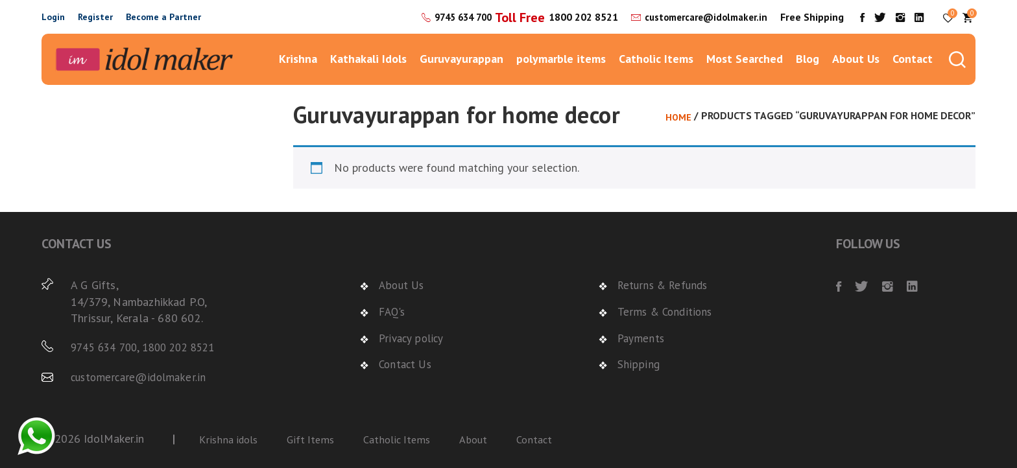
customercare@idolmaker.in (700, 16)
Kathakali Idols (368, 58)
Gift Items (317, 438)
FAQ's (393, 311)
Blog (807, 58)
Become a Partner (163, 17)
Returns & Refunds (665, 284)
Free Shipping (812, 16)
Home (677, 116)
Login (53, 17)
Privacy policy (413, 337)
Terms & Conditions (667, 311)
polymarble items (561, 58)
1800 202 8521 (572, 16)
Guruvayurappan (461, 58)
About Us (855, 58)
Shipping (638, 363)
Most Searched (744, 58)
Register (95, 17)
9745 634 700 (447, 16)
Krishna (298, 58)
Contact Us (407, 363)
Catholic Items (656, 58)
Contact (912, 58)
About (487, 438)
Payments (641, 337)
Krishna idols (231, 438)
